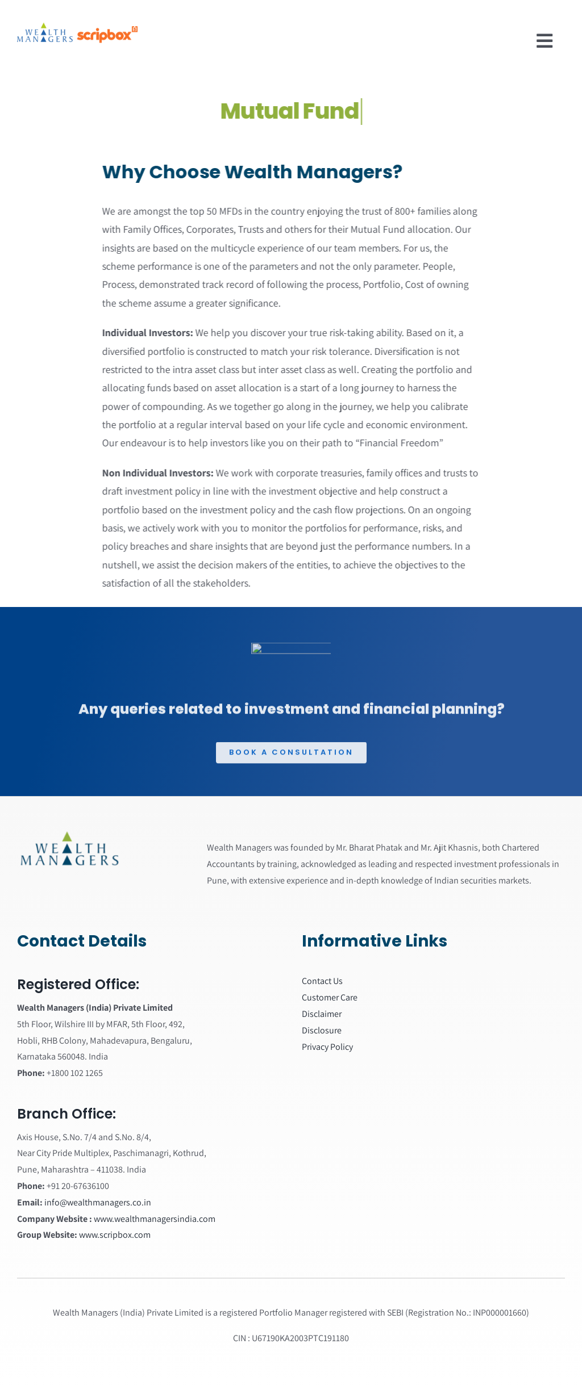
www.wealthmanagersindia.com (154, 1219)
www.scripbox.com (115, 1235)
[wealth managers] (75, 13)
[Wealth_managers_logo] (69, 835)
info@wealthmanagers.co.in (97, 1202)
